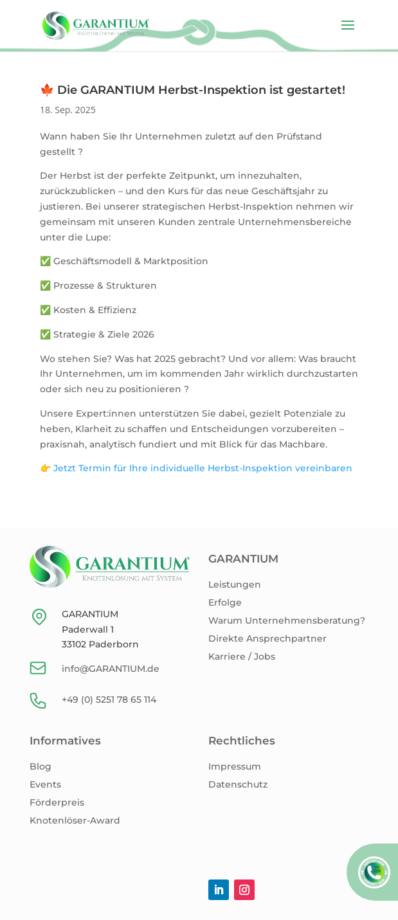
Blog (40, 766)
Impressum (234, 766)
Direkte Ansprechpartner (267, 638)
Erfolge (225, 602)
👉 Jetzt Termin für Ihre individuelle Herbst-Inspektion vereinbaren (196, 468)
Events (45, 784)
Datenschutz (237, 784)
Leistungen (234, 584)
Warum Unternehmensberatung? (286, 620)
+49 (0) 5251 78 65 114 (109, 699)
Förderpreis (57, 802)
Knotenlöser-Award (75, 820)
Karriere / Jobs (241, 656)
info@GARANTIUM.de (110, 668)
